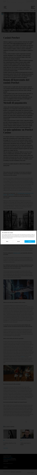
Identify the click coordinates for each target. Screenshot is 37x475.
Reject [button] (7, 241)
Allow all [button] (29, 241)
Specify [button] (18, 241)
